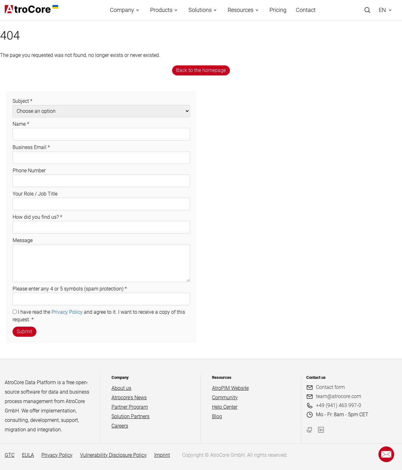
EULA (28, 455)
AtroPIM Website (230, 388)
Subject (22, 101)
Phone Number (29, 171)
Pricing (277, 10)
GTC (9, 455)
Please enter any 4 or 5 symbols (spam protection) (70, 289)
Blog (217, 416)
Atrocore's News (129, 398)
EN (382, 10)
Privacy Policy (67, 312)
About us (121, 388)
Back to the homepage (201, 70)
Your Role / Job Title (35, 194)
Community (225, 398)
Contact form (330, 387)
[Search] (367, 10)
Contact (306, 10)
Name (21, 124)
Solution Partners (130, 416)
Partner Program (129, 407)
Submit (24, 332)
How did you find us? (37, 217)
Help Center (224, 407)
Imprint (162, 455)
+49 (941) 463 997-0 (338, 405)
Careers (119, 426)
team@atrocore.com (338, 396)
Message (23, 240)
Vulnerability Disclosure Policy (113, 455)
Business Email (31, 147)
